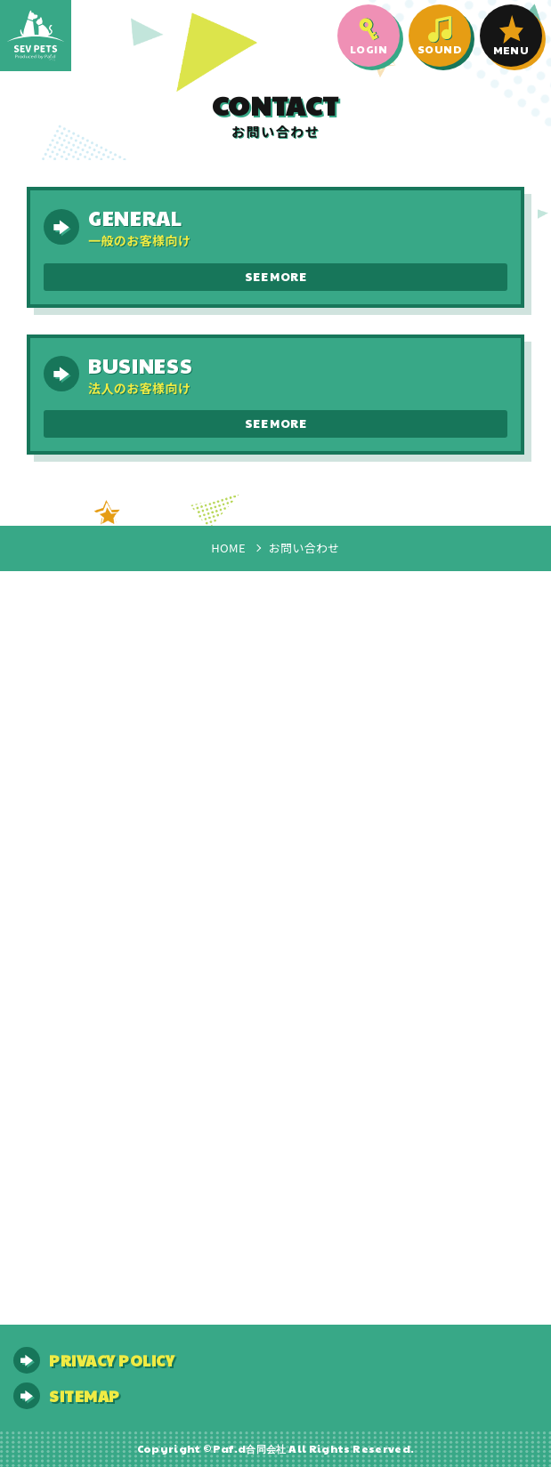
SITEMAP (84, 1396)
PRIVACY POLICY (111, 1360)
